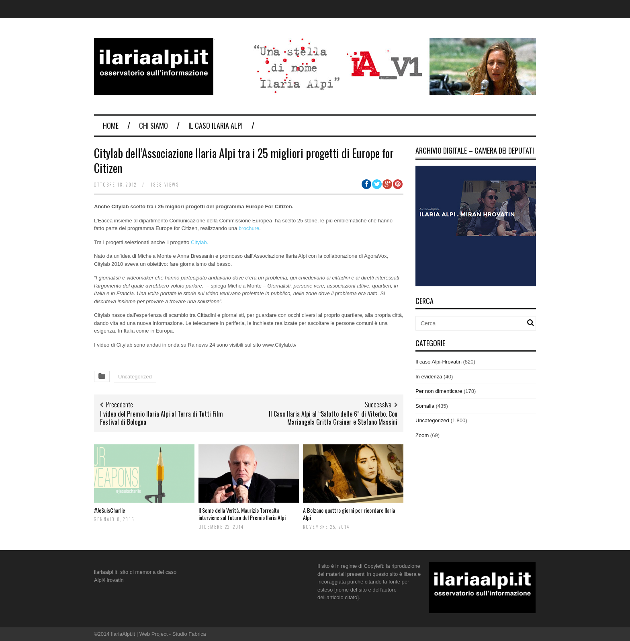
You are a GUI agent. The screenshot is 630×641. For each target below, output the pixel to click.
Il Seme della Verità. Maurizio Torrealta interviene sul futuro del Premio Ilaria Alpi (242, 514)
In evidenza (428, 377)
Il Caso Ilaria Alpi (215, 125)
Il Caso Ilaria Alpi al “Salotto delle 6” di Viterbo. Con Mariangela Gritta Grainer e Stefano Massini (333, 418)
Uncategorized (135, 377)
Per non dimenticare (438, 391)
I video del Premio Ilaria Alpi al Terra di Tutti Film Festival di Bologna (161, 418)
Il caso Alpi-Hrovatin (438, 362)
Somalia (424, 406)
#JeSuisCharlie (109, 510)
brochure (249, 228)
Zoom (422, 435)
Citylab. (199, 242)
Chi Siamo (153, 125)
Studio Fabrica (189, 634)
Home (111, 125)
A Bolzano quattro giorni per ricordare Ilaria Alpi (349, 514)
